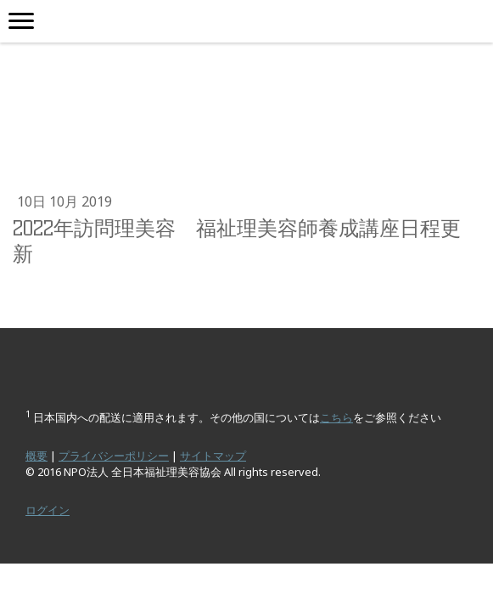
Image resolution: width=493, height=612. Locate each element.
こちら (336, 417)
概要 (36, 455)
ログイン (47, 510)
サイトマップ (213, 455)
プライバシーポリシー (114, 455)
